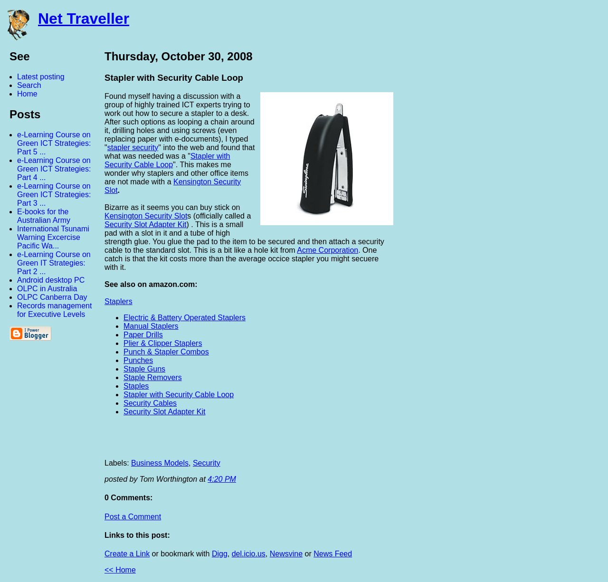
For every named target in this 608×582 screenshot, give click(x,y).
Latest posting (41, 77)
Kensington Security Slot (145, 216)
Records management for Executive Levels (54, 310)
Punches (138, 360)
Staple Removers (153, 377)
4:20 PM (222, 479)
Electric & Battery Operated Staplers (185, 318)
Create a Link (127, 554)
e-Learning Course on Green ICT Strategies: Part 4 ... (54, 168)
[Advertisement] (504, 191)
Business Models (160, 463)
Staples (136, 386)
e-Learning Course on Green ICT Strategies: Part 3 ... (54, 194)
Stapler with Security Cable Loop (167, 160)
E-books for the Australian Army (43, 216)
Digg (220, 554)
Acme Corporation (327, 250)
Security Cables (150, 403)
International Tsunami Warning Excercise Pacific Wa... (53, 237)
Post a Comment (132, 517)
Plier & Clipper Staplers (163, 343)
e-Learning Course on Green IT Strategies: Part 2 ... (54, 263)
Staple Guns (144, 369)
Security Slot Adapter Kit (165, 412)
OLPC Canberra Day (52, 297)
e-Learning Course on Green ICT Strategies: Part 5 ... (54, 143)
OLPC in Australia (47, 289)
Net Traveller (83, 18)
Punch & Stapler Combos (166, 352)
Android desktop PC (51, 280)
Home (27, 94)
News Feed (333, 554)
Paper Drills (143, 335)
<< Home (120, 570)
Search (29, 85)
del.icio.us (249, 554)
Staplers (118, 301)
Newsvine (286, 554)
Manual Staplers (151, 326)
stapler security (133, 147)
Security (206, 463)
